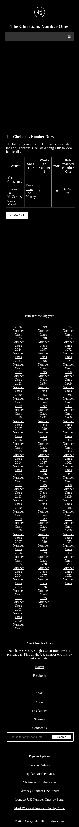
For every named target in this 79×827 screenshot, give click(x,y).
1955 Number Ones (68, 545)
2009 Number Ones (18, 522)
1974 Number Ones (68, 330)
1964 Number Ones (68, 443)
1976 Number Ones (43, 590)
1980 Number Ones (43, 545)
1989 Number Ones (43, 443)
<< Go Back (17, 215)
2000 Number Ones (18, 624)
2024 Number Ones (18, 353)
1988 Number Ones (43, 454)
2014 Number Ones (18, 466)
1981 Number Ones (43, 534)
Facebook (39, 675)
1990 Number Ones (43, 432)
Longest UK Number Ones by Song (39, 799)
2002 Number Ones (18, 601)
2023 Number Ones (18, 364)
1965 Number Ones (68, 432)
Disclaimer (39, 711)
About (39, 702)
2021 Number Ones (18, 387)
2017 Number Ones (18, 432)
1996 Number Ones (43, 364)
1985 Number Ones (43, 488)
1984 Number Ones (43, 500)
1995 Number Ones (43, 375)
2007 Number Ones (18, 545)
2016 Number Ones (18, 443)
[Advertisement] (39, 86)
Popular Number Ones (39, 774)
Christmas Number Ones (39, 782)
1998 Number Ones (43, 341)
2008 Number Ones (18, 534)
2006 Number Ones (18, 556)
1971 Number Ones (68, 364)
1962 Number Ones (68, 466)
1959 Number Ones (68, 500)
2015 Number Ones (18, 454)
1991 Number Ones (43, 421)
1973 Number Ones (68, 341)
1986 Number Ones (43, 477)
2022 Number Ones (18, 375)
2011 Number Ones (18, 500)
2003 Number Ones (18, 590)
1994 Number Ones (43, 387)
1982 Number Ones (43, 522)
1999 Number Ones (43, 330)
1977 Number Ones (43, 579)
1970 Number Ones (68, 375)
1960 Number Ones (68, 488)
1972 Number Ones (68, 353)
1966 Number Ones (68, 421)
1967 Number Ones (68, 409)
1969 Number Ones (68, 387)
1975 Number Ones (43, 601)
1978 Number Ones (43, 568)
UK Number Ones (52, 821)
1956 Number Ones (68, 534)
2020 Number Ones (18, 398)
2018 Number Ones (18, 421)
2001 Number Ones (18, 613)
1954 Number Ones (68, 556)
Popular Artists (39, 765)
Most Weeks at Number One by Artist (39, 808)
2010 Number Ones (18, 511)
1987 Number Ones (43, 466)
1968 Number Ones (68, 398)
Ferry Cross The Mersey (31, 191)
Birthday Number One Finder (39, 791)
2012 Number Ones (18, 488)
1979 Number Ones (43, 556)
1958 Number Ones (68, 511)
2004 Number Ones (18, 579)
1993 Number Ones (43, 398)
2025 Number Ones (18, 341)
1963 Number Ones (68, 454)
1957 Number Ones (68, 522)
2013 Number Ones (18, 477)
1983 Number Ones (43, 511)
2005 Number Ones (18, 568)
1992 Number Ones (43, 409)
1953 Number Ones (68, 568)
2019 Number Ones (18, 409)
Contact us (39, 728)
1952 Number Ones (68, 579)
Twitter (39, 667)
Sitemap (39, 719)
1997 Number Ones (43, 353)
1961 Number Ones (68, 477)
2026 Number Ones (18, 330)
